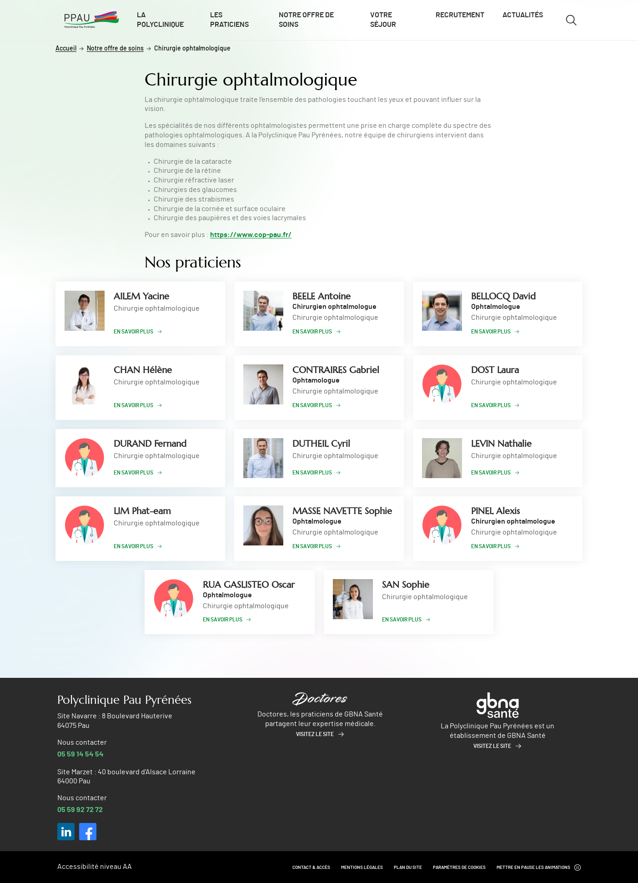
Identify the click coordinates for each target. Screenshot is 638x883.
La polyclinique (160, 19)
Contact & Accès (311, 867)
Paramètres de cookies (459, 867)
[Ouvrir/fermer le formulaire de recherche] (571, 20)
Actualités (522, 15)
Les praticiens (229, 19)
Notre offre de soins (306, 19)
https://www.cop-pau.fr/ (250, 234)
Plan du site (408, 867)
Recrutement (460, 15)
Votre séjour (383, 19)
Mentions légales (362, 867)
